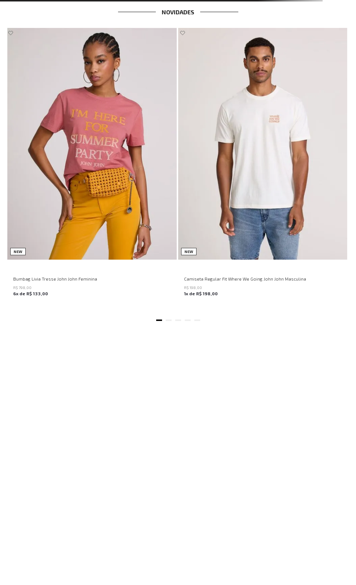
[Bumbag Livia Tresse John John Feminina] (92, 169)
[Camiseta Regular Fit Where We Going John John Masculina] (263, 169)
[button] (159, 320)
